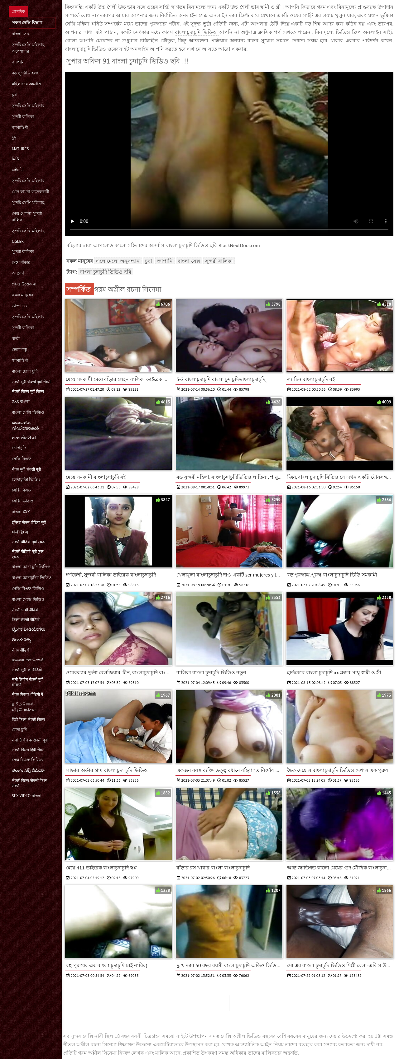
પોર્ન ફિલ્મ (20, 532)
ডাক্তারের (19, 305)
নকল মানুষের (22, 295)
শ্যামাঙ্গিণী (20, 127)
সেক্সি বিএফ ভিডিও (28, 588)
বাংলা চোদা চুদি (25, 371)
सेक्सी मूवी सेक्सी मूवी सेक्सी (31, 381)
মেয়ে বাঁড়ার (21, 262)
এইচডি (18, 169)
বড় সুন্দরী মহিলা (25, 73)
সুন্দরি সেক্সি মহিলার (28, 105)
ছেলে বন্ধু (19, 349)
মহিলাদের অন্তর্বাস (26, 84)
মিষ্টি (15, 159)
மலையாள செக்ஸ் (28, 659)
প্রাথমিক (18, 11)
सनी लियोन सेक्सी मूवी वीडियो (27, 682)
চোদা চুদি (19, 729)
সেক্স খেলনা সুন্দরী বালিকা (27, 217)
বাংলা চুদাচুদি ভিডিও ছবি (105, 272)
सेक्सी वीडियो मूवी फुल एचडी (28, 554)
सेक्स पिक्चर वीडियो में (27, 694)
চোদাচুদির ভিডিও (26, 479)
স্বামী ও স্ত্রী (271, 7)
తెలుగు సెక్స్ (21, 639)
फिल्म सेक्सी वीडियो (26, 619)
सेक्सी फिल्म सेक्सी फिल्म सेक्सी (29, 783)
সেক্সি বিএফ (21, 458)
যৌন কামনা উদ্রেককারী (30, 191)
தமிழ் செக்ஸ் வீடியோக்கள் (24, 706)
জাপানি (18, 62)
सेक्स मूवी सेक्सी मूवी (26, 469)
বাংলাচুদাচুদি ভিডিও (197, 32)
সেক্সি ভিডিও (22, 501)
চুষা (14, 94)
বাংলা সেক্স (21, 33)
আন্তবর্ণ (18, 273)
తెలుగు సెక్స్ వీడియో (28, 770)
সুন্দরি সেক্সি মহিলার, (28, 202)
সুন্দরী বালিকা (23, 116)
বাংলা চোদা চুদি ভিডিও (31, 566)
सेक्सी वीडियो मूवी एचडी (29, 541)
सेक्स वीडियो (21, 650)
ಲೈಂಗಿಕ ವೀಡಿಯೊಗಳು (28, 629)
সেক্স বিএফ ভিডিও (27, 759)
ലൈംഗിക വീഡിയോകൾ (25, 425)
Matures (20, 149)
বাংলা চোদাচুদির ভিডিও (32, 577)
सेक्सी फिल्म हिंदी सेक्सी (29, 749)
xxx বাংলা (21, 401)
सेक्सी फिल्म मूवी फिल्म (28, 391)
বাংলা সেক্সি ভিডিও (28, 412)
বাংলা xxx (21, 512)
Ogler (18, 241)
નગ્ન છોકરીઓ (24, 437)
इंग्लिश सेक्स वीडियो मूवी (29, 522)
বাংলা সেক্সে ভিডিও (28, 599)
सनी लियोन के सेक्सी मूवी (30, 740)
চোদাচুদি (19, 447)
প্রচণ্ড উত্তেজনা (24, 284)
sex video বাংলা (26, 795)
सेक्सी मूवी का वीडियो (27, 669)
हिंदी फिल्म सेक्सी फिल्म (28, 719)
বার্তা (16, 338)
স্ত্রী (14, 138)
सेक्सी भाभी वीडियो (25, 610)
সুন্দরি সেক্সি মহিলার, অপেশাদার (28, 48)
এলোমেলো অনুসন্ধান (118, 261)
